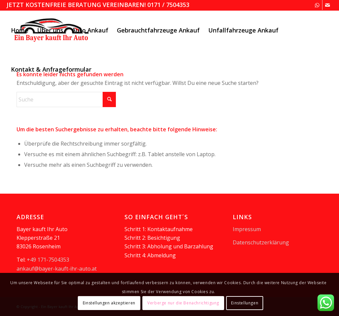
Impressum (247, 229)
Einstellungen (244, 303)
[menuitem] (20, 30)
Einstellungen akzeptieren (109, 303)
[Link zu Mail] (327, 5)
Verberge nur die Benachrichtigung (183, 303)
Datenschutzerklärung (261, 242)
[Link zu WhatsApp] (317, 5)
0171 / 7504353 (168, 5)
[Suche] (66, 99)
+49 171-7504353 (48, 259)
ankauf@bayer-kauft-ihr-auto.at (57, 268)
